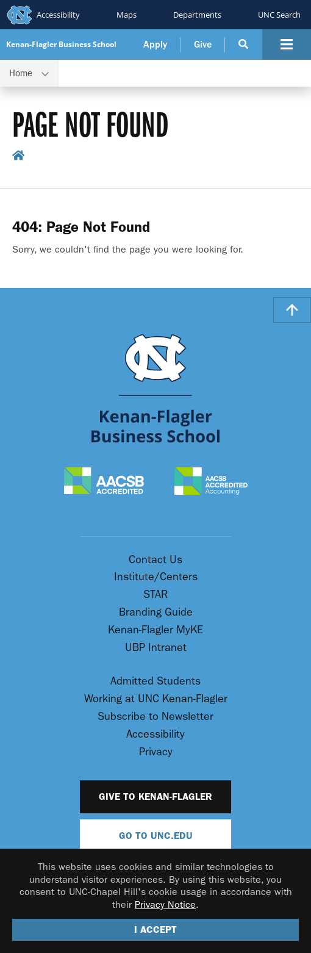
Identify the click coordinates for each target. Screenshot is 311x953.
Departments (197, 14)
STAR (155, 594)
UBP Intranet (156, 647)
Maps (126, 14)
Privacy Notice (165, 904)
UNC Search (279, 14)
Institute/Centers (156, 576)
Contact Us (155, 559)
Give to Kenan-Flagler (155, 796)
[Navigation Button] (286, 44)
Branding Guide (156, 612)
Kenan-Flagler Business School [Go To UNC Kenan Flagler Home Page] (61, 44)
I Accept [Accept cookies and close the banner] (155, 929)
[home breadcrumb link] (18, 158)
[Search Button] (243, 44)
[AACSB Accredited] (104, 482)
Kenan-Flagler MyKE (155, 630)
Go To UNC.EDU (156, 835)
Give (203, 44)
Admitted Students (155, 681)
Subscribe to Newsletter (155, 716)
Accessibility (58, 14)
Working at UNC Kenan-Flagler (155, 698)
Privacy (156, 752)
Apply (155, 44)
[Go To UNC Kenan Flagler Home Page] (155, 388)
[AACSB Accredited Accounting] (211, 482)
